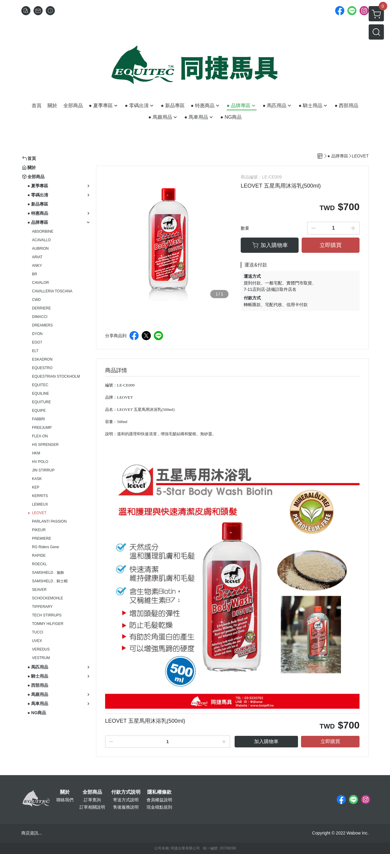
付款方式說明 (125, 792)
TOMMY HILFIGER (47, 624)
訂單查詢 (92, 800)
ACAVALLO (41, 240)
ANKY (37, 265)
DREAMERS (42, 325)
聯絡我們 (64, 800)
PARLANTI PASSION (49, 521)
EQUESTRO (42, 368)
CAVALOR (40, 283)
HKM (36, 453)
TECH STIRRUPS (47, 615)
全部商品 (92, 792)
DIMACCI (40, 317)
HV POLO (40, 462)
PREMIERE (41, 538)
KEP (35, 487)
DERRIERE (41, 308)
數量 (245, 228)
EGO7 (37, 342)
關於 (65, 792)
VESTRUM (41, 658)
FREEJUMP (42, 427)
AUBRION (40, 248)
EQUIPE (39, 410)
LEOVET (39, 513)
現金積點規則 (159, 807)
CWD (36, 300)
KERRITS (40, 496)
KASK (37, 479)
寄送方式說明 (126, 800)
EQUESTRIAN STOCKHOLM (56, 376)
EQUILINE (40, 393)
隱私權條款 (159, 792)
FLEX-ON (40, 436)
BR (34, 274)
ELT (35, 351)
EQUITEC (40, 385)
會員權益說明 (159, 800)
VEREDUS (41, 649)
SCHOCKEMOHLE (47, 598)
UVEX (37, 641)
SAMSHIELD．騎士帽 (50, 581)
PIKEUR (39, 530)
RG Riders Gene (45, 547)
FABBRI (38, 419)
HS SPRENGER (45, 445)
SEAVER (39, 590)
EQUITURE (41, 402)
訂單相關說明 (92, 807)
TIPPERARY (42, 607)
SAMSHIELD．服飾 (48, 572)
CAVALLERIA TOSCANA (52, 291)
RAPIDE (39, 555)
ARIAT (37, 257)
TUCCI (37, 632)
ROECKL (39, 564)
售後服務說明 (126, 807)
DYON (37, 334)
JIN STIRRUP (43, 470)
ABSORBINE (42, 231)
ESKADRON (42, 359)
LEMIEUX (40, 504)
